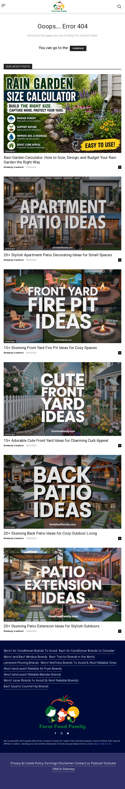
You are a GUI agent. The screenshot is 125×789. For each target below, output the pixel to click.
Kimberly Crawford (14, 167)
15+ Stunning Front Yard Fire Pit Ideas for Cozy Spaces (50, 348)
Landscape (10, 248)
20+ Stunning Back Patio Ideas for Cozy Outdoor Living (50, 533)
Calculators (10, 151)
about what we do (102, 744)
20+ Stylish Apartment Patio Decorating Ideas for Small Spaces (58, 255)
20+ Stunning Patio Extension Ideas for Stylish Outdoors (51, 626)
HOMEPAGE (78, 48)
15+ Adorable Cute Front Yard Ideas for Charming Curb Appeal (56, 440)
